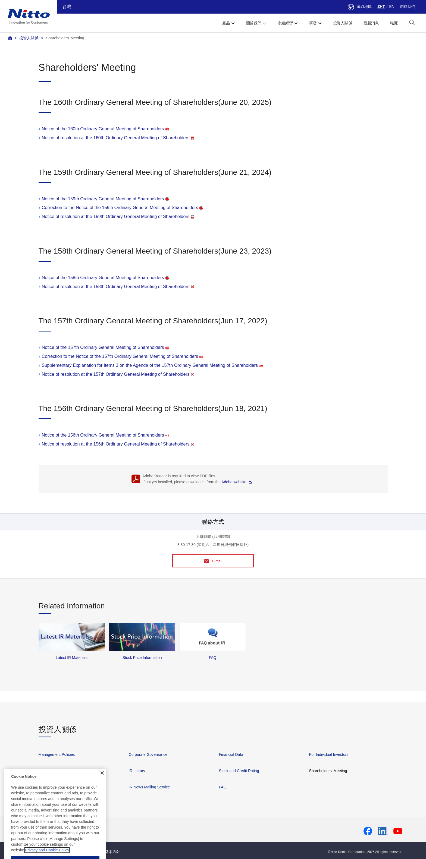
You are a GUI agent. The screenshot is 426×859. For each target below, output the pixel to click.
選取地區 (360, 6)
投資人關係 (342, 23)
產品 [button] (226, 23)
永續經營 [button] (285, 23)
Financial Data (231, 755)
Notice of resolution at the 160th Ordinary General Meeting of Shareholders (118, 137)
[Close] (102, 805)
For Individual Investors (329, 755)
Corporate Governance (148, 755)
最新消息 (371, 23)
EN (391, 6)
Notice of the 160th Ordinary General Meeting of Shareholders (105, 128)
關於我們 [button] (253, 23)
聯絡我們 (407, 6)
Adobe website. (236, 482)
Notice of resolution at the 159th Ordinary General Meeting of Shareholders (118, 216)
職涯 (394, 23)
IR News (46, 771)
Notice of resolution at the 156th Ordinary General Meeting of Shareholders (118, 443)
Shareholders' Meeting (65, 38)
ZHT (381, 6)
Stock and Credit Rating (239, 771)
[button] (412, 22)
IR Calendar (49, 787)
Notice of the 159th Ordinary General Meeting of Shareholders (105, 198)
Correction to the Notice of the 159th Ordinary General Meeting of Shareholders (122, 207)
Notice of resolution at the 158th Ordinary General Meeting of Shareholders (118, 286)
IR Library (137, 771)
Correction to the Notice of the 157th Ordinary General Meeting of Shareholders (122, 356)
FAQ (223, 787)
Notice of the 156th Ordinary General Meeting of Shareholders (105, 434)
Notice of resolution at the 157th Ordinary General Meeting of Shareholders (118, 374)
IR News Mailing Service (149, 787)
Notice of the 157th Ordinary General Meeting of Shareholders (105, 347)
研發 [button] (313, 23)
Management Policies (57, 755)
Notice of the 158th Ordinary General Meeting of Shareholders (105, 277)
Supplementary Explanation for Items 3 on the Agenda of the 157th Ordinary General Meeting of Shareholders (152, 365)
